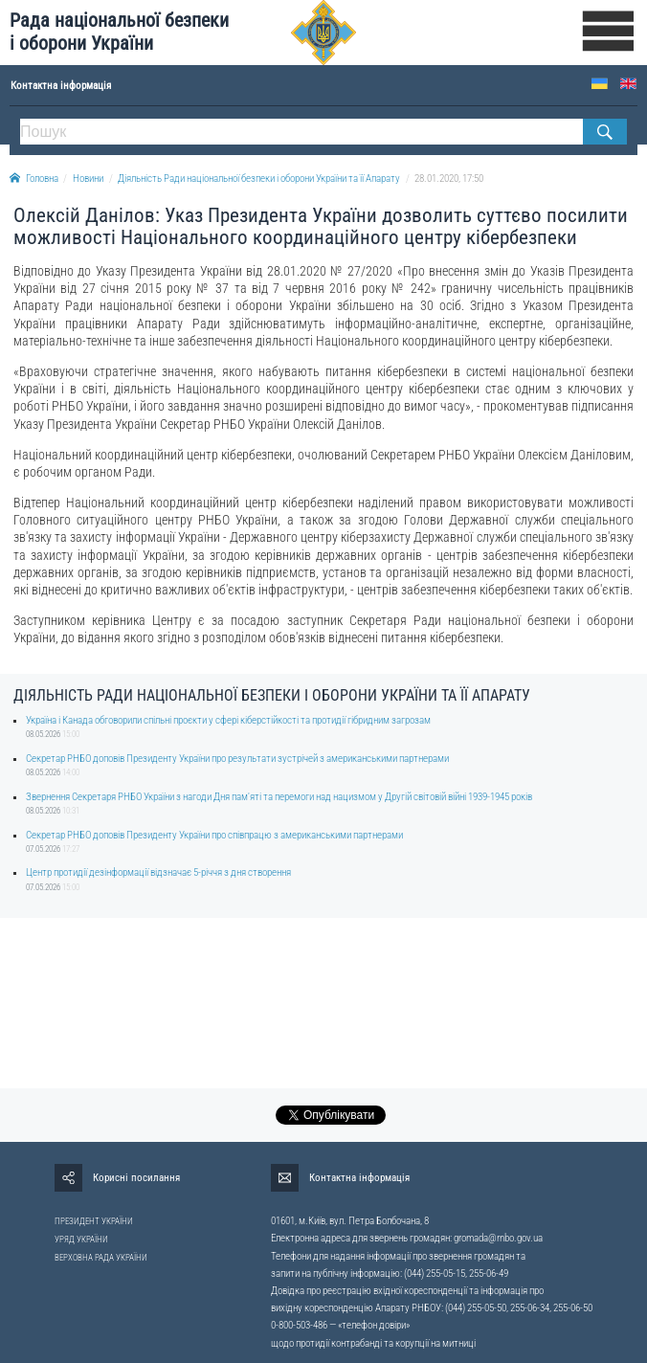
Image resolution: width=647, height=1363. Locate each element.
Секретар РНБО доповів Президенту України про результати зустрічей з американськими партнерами (237, 758)
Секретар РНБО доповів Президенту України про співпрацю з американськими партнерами (214, 835)
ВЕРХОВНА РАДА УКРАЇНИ (101, 1257)
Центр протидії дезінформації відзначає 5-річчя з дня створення (158, 872)
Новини (88, 178)
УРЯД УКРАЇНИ (81, 1239)
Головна (34, 178)
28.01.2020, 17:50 (448, 178)
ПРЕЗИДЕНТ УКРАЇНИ (94, 1221)
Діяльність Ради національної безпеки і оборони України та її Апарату (259, 178)
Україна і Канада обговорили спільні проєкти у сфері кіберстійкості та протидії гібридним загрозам (228, 720)
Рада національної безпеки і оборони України (119, 32)
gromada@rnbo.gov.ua (498, 1238)
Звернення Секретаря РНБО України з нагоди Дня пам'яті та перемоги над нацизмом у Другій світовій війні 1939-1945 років (279, 797)
